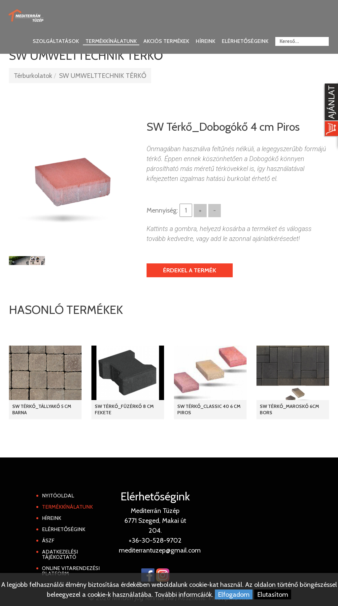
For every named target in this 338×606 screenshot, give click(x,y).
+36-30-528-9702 (155, 540)
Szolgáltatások (56, 41)
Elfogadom (234, 594)
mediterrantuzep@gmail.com (160, 550)
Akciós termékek (166, 41)
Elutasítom (272, 594)
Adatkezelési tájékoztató (60, 554)
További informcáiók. (183, 594)
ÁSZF (48, 540)
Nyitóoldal (58, 495)
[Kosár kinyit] (330, 110)
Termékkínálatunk (111, 41)
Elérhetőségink (63, 529)
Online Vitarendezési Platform (71, 571)
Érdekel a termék (189, 270)
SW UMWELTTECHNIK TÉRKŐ (102, 76)
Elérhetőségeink (245, 41)
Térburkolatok (33, 76)
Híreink (205, 41)
